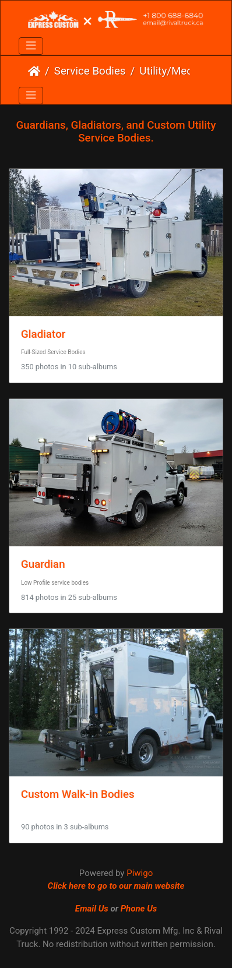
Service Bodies (90, 71)
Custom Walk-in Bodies (78, 794)
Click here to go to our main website (116, 886)
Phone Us (139, 908)
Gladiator (43, 334)
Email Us (91, 908)
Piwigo (139, 873)
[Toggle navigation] (31, 46)
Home (34, 71)
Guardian (43, 564)
